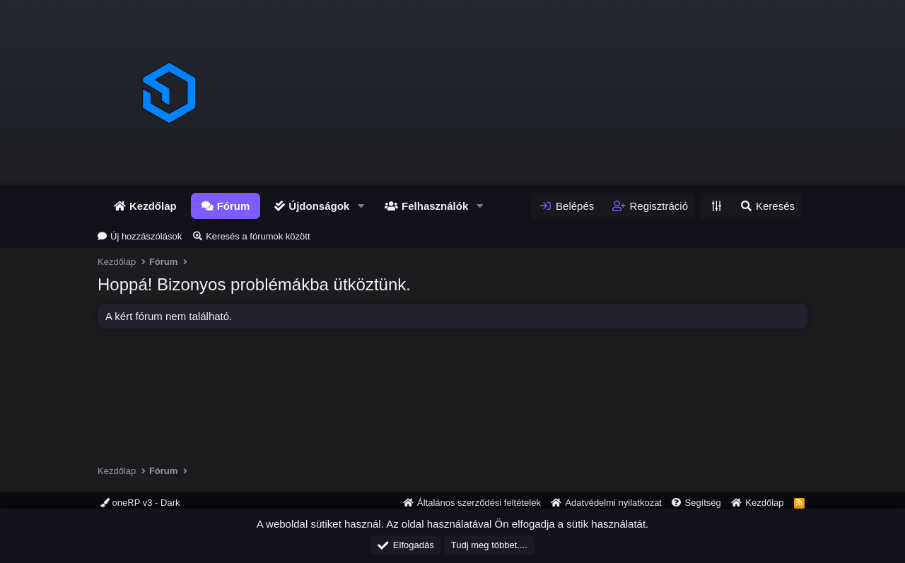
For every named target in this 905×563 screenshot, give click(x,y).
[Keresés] (767, 206)
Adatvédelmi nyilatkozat (613, 502)
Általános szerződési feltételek (479, 502)
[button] (360, 206)
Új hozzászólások (146, 236)
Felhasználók (435, 206)
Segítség (702, 502)
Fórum (233, 206)
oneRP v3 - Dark (140, 502)
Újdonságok (318, 206)
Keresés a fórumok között (258, 236)
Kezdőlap (153, 206)
